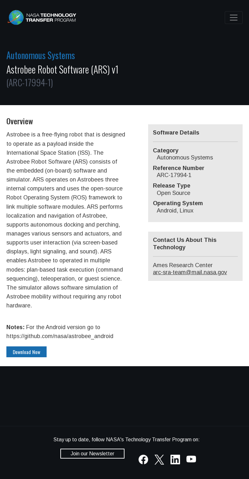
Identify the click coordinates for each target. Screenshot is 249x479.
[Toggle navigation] (234, 17)
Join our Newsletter (92, 453)
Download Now (26, 352)
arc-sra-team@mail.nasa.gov (190, 272)
